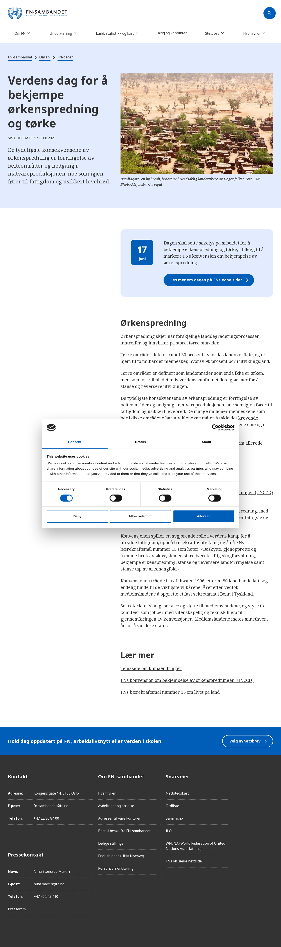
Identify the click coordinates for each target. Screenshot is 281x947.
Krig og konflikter (172, 33)
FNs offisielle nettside (184, 861)
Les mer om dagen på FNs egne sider (210, 280)
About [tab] (206, 442)
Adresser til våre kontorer (119, 818)
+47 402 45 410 (46, 896)
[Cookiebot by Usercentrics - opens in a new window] (215, 427)
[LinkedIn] (269, 800)
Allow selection (140, 516)
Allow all (203, 516)
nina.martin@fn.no (49, 884)
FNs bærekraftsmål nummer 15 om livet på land (170, 692)
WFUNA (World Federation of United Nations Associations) (195, 846)
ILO (169, 830)
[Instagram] (269, 788)
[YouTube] (269, 825)
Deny (77, 516)
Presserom (17, 909)
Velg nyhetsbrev (248, 741)
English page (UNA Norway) (121, 855)
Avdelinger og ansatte (116, 805)
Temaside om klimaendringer (151, 668)
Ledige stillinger (111, 843)
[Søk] (269, 13)
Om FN (20, 33)
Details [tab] (140, 442)
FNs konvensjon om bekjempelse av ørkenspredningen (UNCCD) (187, 680)
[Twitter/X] (269, 813)
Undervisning (61, 33)
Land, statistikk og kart (115, 33)
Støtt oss (212, 33)
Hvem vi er (252, 33)
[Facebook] (269, 776)
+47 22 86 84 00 (46, 818)
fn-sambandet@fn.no (51, 805)
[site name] (37, 13)
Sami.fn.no (174, 818)
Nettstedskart (177, 793)
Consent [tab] (74, 442)
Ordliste (172, 805)
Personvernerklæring (115, 868)
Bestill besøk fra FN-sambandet (124, 830)
